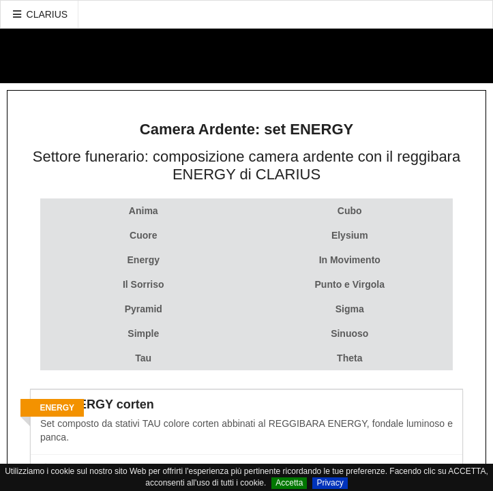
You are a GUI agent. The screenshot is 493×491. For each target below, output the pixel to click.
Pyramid (143, 308)
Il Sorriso (143, 284)
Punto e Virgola (350, 284)
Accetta (289, 483)
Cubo (350, 210)
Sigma (349, 308)
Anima (143, 210)
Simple (143, 333)
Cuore (143, 235)
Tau (143, 358)
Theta (349, 358)
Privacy (329, 483)
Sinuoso (349, 333)
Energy (144, 259)
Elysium (349, 235)
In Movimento (349, 259)
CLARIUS (40, 14)
